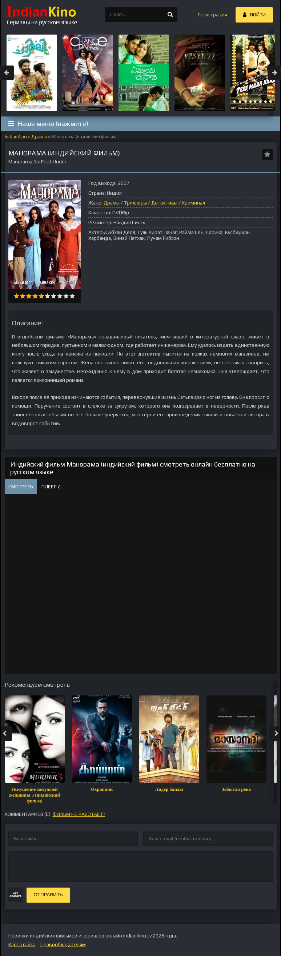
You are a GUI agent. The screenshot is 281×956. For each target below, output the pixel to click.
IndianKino (16, 136)
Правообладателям (63, 944)
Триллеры (135, 203)
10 (72, 296)
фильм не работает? (79, 814)
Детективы (164, 203)
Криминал (193, 203)
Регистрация (212, 14)
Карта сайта (22, 944)
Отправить (48, 894)
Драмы (39, 136)
